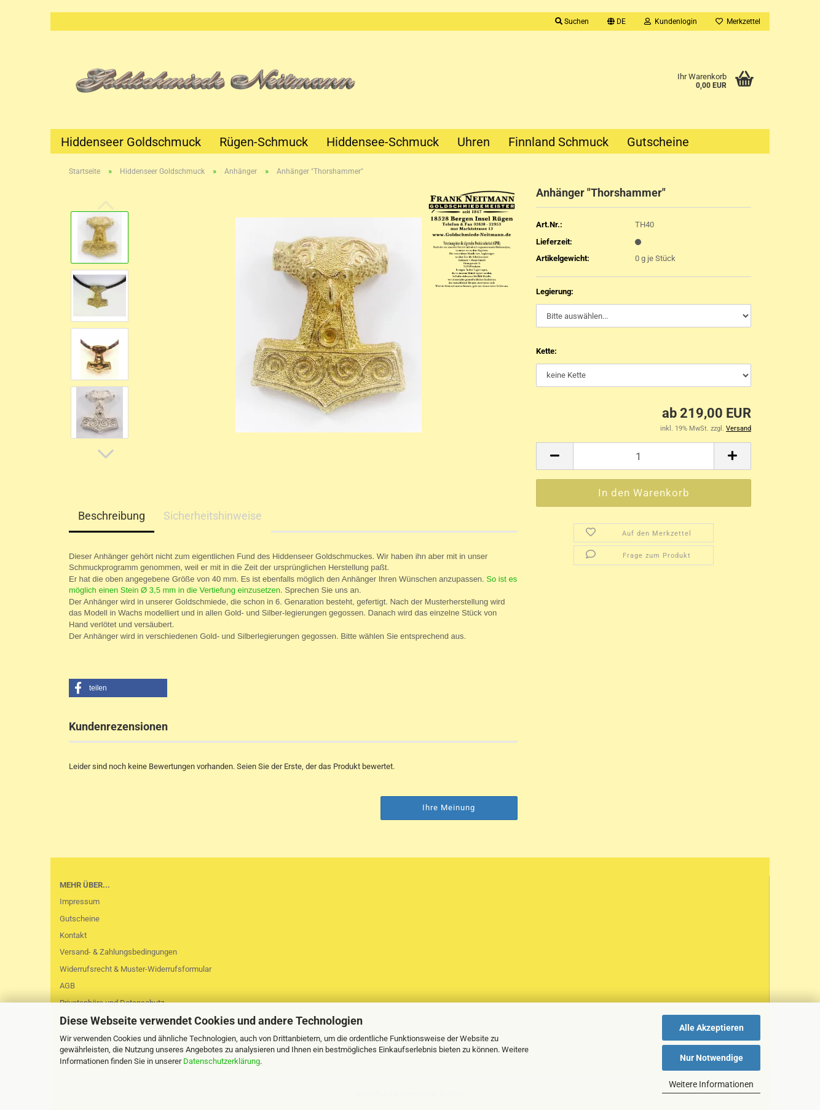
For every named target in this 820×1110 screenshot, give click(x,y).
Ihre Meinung (448, 807)
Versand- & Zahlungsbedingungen (118, 951)
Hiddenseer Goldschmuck (131, 142)
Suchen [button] (572, 21)
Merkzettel (738, 21)
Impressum (80, 901)
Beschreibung (111, 515)
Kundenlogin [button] (670, 21)
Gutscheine (658, 142)
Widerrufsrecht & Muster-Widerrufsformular (135, 969)
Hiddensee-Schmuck (382, 142)
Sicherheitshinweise (213, 515)
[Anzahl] (643, 456)
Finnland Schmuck (558, 142)
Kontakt (73, 935)
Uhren (473, 142)
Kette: (546, 351)
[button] (616, 21)
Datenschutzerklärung (221, 1061)
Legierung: (555, 291)
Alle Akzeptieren (711, 1028)
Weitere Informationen (711, 1084)
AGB (67, 985)
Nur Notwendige (711, 1058)
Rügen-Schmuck (263, 142)
